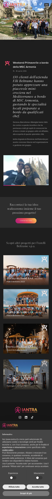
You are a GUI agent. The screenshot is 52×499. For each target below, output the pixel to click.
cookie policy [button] (7, 450)
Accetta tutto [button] (38, 487)
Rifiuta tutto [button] (14, 487)
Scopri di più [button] (26, 493)
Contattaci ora (26, 221)
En (46, 4)
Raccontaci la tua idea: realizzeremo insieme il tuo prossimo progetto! (24, 208)
